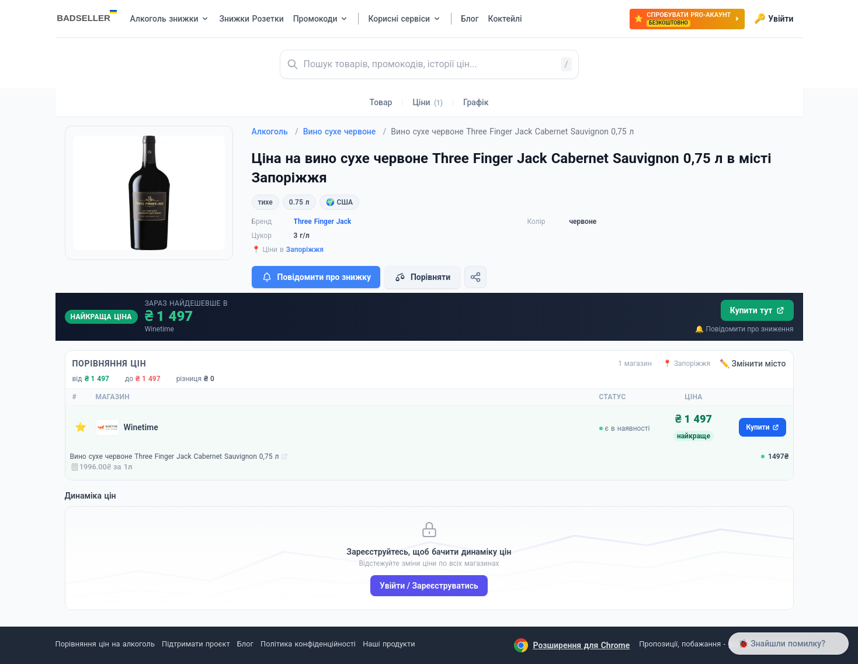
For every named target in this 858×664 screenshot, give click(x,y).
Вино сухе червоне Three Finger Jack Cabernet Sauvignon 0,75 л (174, 456)
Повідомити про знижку (316, 277)
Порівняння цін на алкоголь (105, 643)
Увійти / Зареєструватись (429, 585)
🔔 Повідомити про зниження (744, 329)
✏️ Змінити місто (753, 363)
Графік (475, 102)
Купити (762, 427)
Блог (245, 643)
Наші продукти (389, 643)
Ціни (427, 102)
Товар (381, 102)
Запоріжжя (305, 249)
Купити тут (757, 310)
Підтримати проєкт (196, 643)
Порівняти (422, 277)
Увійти (773, 19)
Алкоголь (275, 131)
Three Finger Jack (323, 221)
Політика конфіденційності (308, 643)
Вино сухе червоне (345, 131)
